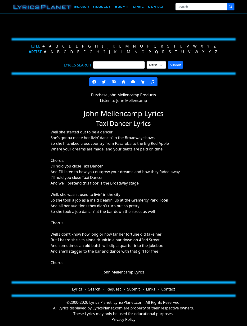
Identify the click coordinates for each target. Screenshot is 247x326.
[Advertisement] (123, 24)
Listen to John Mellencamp (123, 100)
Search (81, 6)
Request (102, 6)
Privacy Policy (123, 319)
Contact (156, 6)
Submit (121, 6)
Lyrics (77, 289)
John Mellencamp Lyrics (123, 272)
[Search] (201, 6)
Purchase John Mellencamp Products (123, 94)
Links (138, 6)
